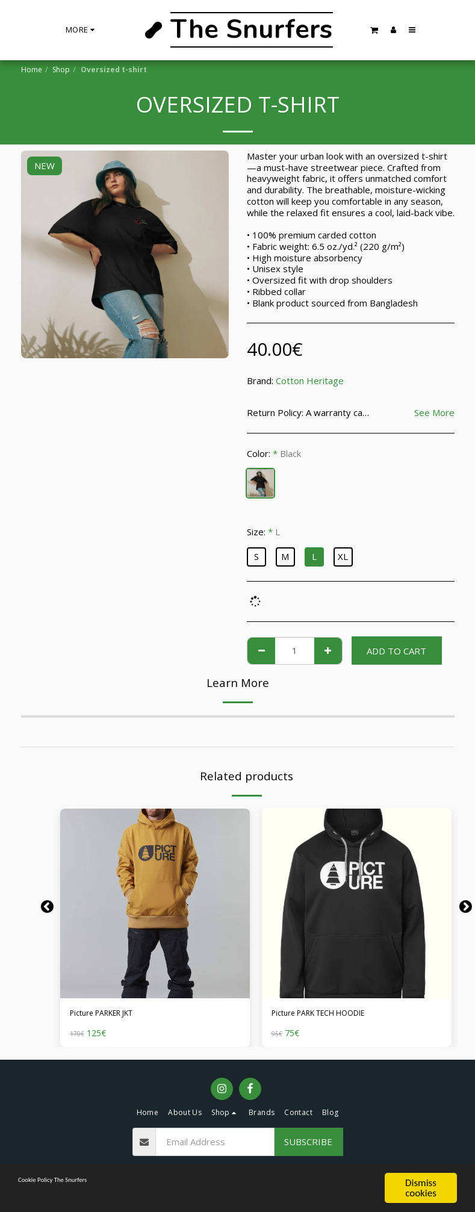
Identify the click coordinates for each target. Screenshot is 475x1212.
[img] (155, 903)
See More (434, 412)
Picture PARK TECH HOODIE (332, 1014)
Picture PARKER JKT (112, 1014)
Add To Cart (396, 651)
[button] (374, 29)
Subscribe (308, 1144)
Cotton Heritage (310, 380)
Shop (61, 69)
